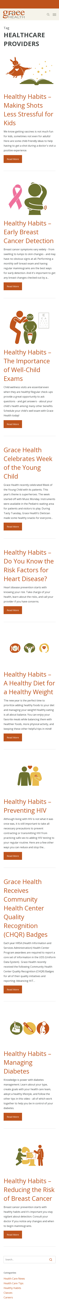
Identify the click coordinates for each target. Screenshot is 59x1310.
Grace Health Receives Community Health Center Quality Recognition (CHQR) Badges (26, 908)
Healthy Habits (12, 1288)
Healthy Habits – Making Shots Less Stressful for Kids (28, 109)
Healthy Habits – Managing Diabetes (27, 1062)
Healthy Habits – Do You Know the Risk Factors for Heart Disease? (29, 565)
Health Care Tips (13, 1283)
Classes (8, 1292)
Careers (8, 1297)
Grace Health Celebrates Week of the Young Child (28, 463)
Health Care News (14, 1278)
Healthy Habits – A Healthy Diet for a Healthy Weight (29, 683)
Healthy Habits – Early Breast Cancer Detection (29, 232)
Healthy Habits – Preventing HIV (27, 806)
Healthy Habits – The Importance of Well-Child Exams (27, 365)
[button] (54, 14)
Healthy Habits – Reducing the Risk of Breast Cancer (29, 1189)
